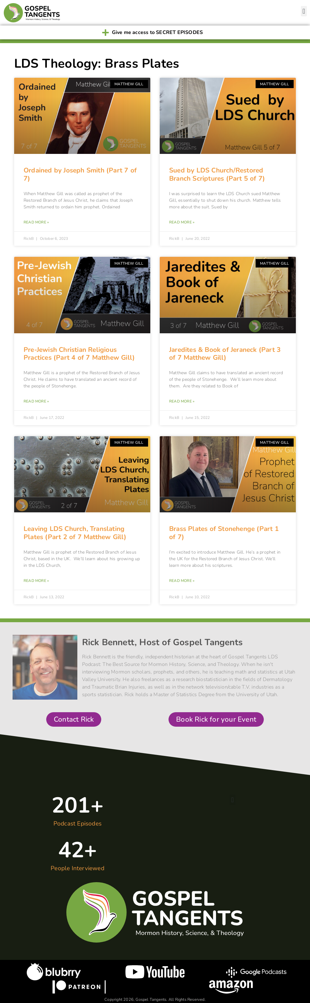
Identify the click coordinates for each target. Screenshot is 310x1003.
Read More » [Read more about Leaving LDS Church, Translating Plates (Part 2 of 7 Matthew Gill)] (36, 580)
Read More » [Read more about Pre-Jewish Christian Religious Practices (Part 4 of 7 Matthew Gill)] (36, 401)
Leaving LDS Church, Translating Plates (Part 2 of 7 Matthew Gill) (75, 532)
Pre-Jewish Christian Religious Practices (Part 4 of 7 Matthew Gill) (79, 353)
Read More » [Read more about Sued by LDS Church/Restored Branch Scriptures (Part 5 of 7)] (181, 222)
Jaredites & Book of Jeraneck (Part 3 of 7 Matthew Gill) (225, 353)
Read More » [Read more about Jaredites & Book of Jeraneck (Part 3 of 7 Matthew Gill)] (181, 401)
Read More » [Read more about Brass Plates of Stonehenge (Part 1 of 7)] (181, 580)
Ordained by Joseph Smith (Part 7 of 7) (80, 174)
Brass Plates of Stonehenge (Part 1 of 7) (224, 532)
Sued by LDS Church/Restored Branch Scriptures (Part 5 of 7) (217, 174)
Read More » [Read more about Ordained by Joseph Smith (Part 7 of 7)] (36, 222)
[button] (304, 11)
